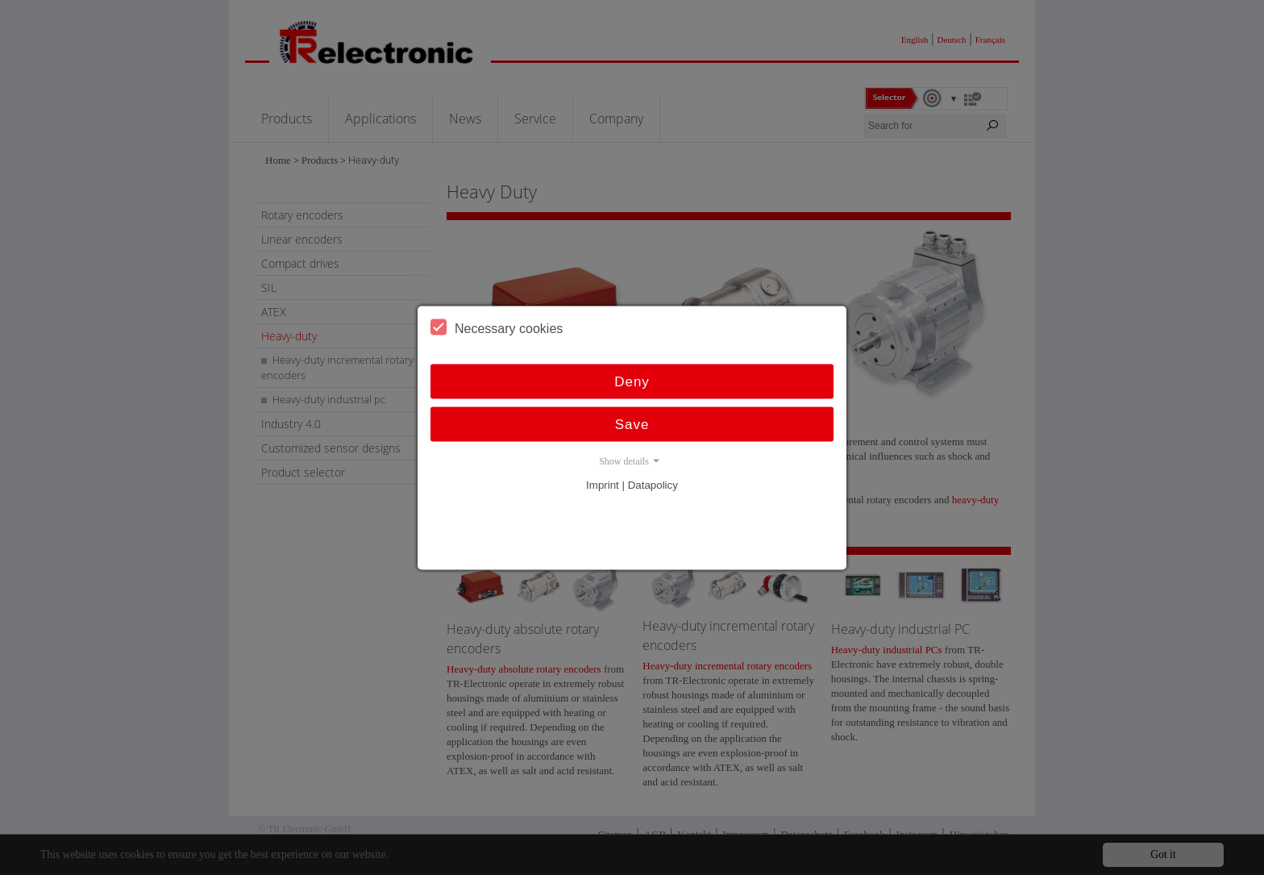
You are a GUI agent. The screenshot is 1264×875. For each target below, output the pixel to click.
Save (632, 423)
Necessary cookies (496, 327)
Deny (632, 381)
